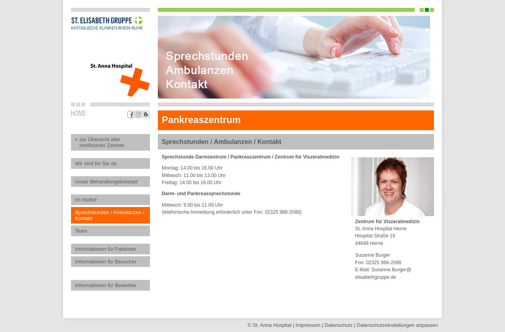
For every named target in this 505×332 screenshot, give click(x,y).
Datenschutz (339, 325)
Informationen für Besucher (106, 262)
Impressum (308, 325)
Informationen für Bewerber (106, 285)
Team (81, 231)
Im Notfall (86, 200)
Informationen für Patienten (106, 249)
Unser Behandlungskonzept (106, 182)
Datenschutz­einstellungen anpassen (397, 325)
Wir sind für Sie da (95, 163)
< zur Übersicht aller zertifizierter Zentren (100, 142)
